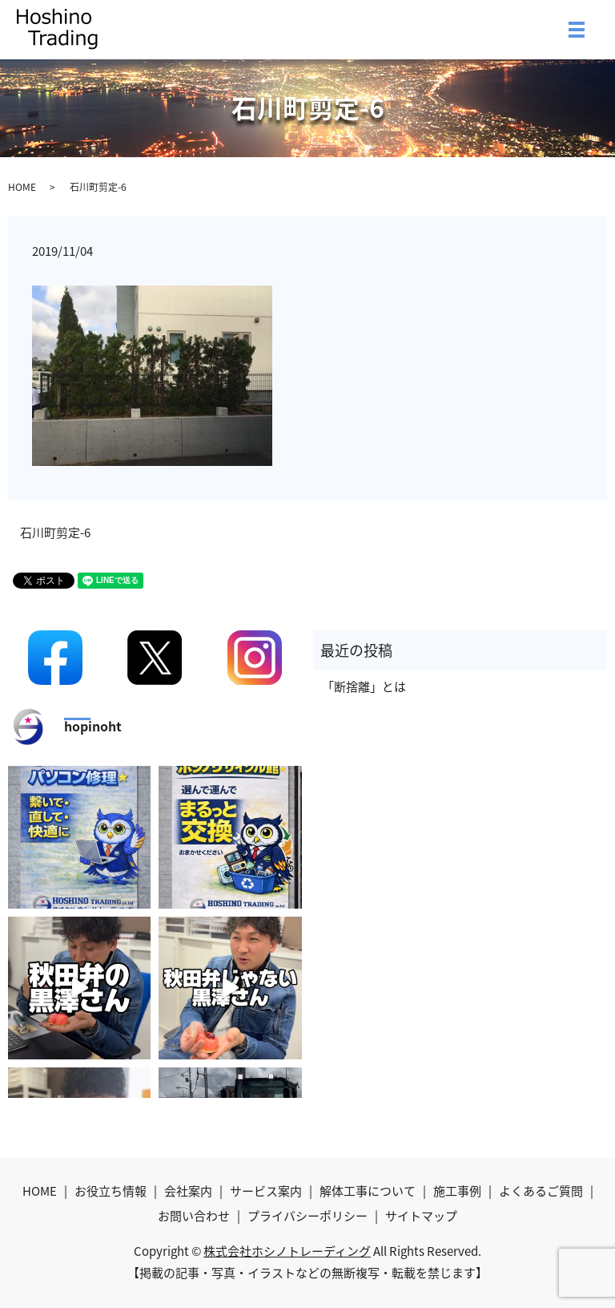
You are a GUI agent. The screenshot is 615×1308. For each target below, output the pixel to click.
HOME (22, 187)
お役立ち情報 (110, 1191)
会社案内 (188, 1191)
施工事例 (457, 1191)
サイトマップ (421, 1216)
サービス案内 (266, 1191)
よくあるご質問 (541, 1191)
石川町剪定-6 (55, 532)
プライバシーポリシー (307, 1216)
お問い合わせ (194, 1216)
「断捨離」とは (364, 686)
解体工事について (368, 1191)
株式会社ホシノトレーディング (287, 1251)
